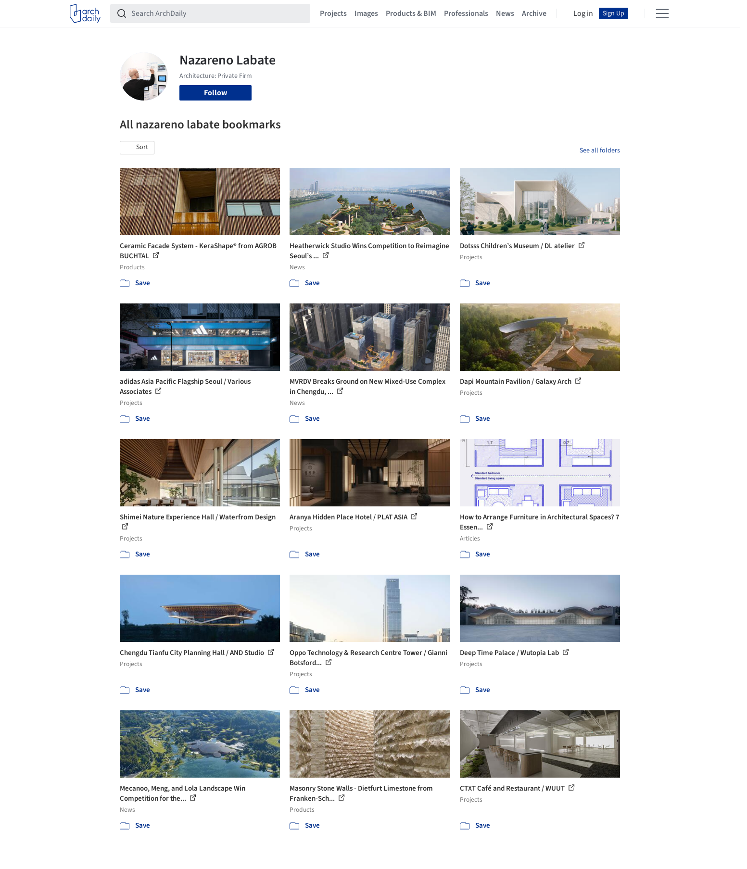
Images (366, 13)
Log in (583, 13)
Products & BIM (411, 13)
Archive (534, 13)
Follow (215, 93)
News (505, 13)
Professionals (466, 13)
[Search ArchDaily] (217, 13)
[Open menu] (662, 13)
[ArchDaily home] (85, 13)
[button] (137, 147)
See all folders (600, 150)
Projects (333, 13)
